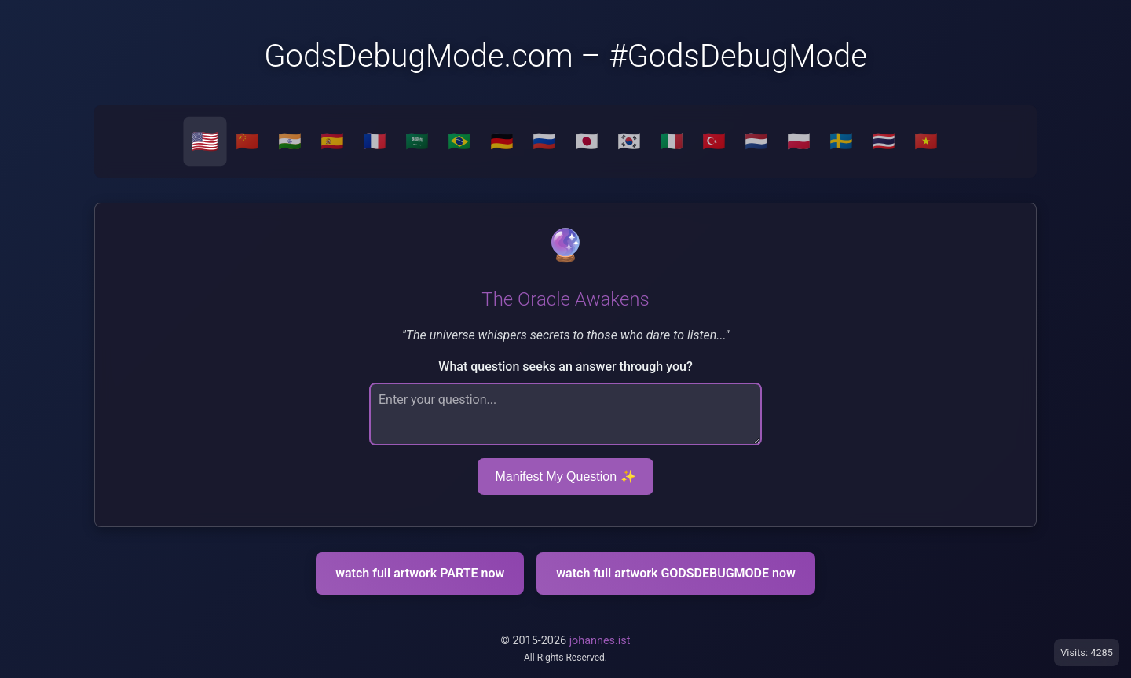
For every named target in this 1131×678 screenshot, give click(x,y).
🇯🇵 (586, 141)
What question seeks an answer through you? (565, 366)
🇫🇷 (374, 141)
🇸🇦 (417, 141)
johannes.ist (600, 640)
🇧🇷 (459, 141)
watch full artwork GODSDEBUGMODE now (676, 573)
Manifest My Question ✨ (565, 476)
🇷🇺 (544, 141)
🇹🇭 (883, 141)
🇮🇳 (290, 141)
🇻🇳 (926, 141)
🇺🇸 (205, 141)
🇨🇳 (247, 141)
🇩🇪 (502, 141)
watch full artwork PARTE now (419, 573)
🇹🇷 (714, 141)
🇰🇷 (629, 141)
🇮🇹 (671, 141)
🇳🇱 (756, 141)
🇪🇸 (332, 141)
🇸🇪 (841, 141)
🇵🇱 (799, 141)
